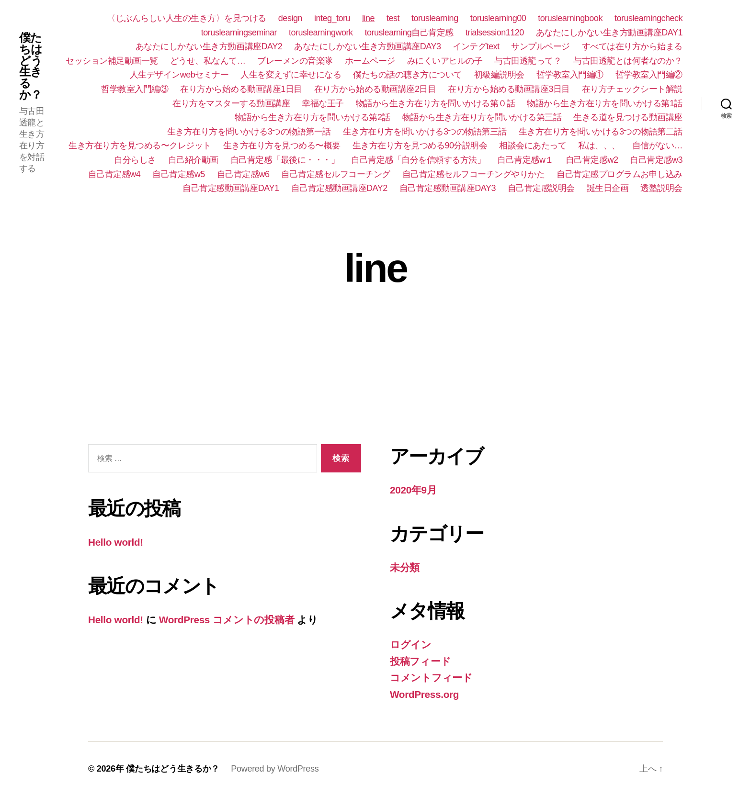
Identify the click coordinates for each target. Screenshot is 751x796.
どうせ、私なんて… (208, 61)
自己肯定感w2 (592, 160)
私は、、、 (599, 145)
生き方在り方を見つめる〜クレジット (139, 145)
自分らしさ (135, 160)
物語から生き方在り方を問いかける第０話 (435, 103)
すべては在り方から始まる (632, 46)
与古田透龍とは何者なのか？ (628, 61)
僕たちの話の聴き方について (407, 74)
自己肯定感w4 (114, 174)
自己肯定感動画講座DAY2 (339, 188)
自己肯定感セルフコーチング (335, 174)
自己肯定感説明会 (541, 188)
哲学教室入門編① (569, 74)
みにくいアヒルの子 (445, 61)
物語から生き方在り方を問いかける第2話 (312, 117)
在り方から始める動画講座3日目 (509, 89)
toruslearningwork (321, 32)
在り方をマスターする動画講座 (231, 103)
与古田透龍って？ (527, 61)
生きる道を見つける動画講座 (628, 117)
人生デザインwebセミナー (179, 74)
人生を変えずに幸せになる (290, 74)
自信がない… (657, 145)
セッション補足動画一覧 (112, 61)
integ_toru (332, 18)
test (393, 18)
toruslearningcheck (648, 18)
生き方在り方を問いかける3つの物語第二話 (601, 131)
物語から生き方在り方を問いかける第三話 (482, 117)
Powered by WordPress (275, 769)
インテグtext (476, 46)
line (368, 18)
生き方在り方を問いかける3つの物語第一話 (249, 131)
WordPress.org (425, 694)
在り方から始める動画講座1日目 (241, 89)
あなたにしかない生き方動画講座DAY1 (609, 32)
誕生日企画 (608, 188)
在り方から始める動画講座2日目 (375, 89)
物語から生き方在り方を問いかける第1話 (605, 103)
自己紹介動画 (193, 160)
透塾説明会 (661, 188)
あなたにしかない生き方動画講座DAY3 (367, 46)
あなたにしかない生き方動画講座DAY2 (209, 46)
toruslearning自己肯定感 (409, 32)
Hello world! (116, 542)
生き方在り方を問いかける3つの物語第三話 (425, 131)
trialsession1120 (495, 32)
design (290, 18)
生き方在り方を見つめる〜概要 (282, 145)
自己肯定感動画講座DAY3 (447, 188)
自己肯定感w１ (525, 160)
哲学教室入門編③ (134, 89)
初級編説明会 (499, 74)
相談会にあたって (532, 145)
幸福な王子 (323, 103)
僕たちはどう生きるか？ (30, 66)
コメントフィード (431, 677)
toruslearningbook (570, 18)
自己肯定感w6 (243, 174)
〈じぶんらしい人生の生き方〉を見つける (186, 18)
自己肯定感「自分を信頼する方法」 (418, 160)
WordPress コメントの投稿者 (228, 619)
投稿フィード (420, 661)
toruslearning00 (498, 18)
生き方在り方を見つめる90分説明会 (420, 145)
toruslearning (434, 18)
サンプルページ (540, 46)
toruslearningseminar (239, 32)
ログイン (411, 644)
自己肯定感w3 (656, 160)
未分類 (405, 567)
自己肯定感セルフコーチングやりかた (473, 174)
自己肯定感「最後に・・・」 (285, 160)
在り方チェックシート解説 (632, 89)
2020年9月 (413, 489)
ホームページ (370, 61)
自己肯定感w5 (178, 174)
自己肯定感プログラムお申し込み (620, 174)
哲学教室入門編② (649, 74)
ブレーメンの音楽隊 (295, 61)
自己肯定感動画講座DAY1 (230, 188)
